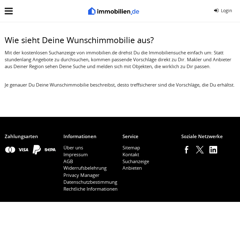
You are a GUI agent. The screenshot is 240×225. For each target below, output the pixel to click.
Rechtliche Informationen (90, 189)
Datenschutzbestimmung (90, 182)
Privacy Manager (81, 175)
